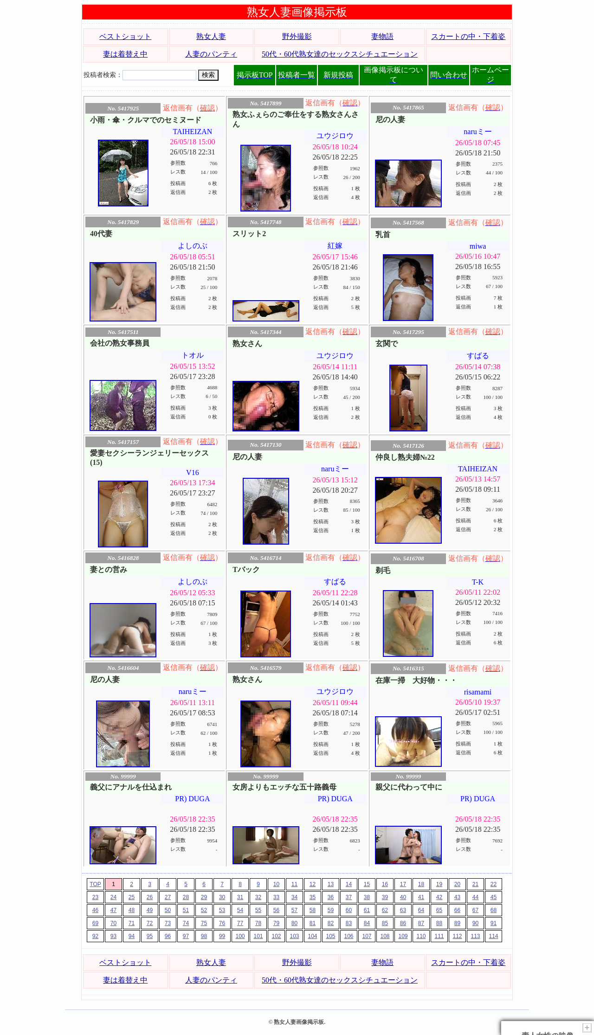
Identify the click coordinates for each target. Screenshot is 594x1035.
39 (385, 897)
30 (222, 897)
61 (367, 910)
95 (150, 936)
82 (331, 923)
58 (313, 910)
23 (95, 897)
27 (168, 897)
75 (204, 923)
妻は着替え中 (125, 54)
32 (258, 897)
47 (113, 910)
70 (113, 923)
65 (439, 910)
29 (204, 897)
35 (313, 897)
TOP (95, 884)
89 (457, 923)
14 (349, 884)
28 (186, 897)
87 (421, 923)
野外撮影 (297, 36)
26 (150, 897)
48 (132, 910)
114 (493, 936)
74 (186, 923)
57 (294, 910)
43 (457, 897)
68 (494, 910)
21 (475, 884)
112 (457, 936)
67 (475, 910)
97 (186, 936)
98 (204, 936)
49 (150, 910)
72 (150, 923)
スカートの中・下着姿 (468, 36)
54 (240, 910)
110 (421, 936)
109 (402, 936)
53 (222, 910)
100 (240, 936)
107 (366, 936)
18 (421, 884)
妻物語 (382, 36)
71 (132, 923)
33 (276, 897)
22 (494, 884)
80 (294, 923)
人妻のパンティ (211, 54)
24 (113, 897)
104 (312, 936)
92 (95, 936)
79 (276, 923)
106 (348, 936)
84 (367, 923)
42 (439, 897)
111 (439, 936)
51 (186, 910)
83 (349, 923)
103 (294, 936)
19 (439, 884)
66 (457, 910)
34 (294, 897)
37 (349, 897)
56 (276, 910)
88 (439, 923)
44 (475, 897)
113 (475, 936)
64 (421, 910)
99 (222, 936)
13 (331, 884)
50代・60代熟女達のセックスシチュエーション (340, 54)
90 (475, 923)
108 (384, 936)
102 (276, 936)
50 (168, 910)
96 (168, 936)
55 (258, 910)
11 (294, 884)
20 (457, 884)
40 (403, 897)
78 (258, 923)
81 (313, 923)
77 (240, 923)
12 (313, 884)
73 (168, 923)
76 (222, 923)
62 (385, 910)
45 (494, 897)
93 (113, 936)
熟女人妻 (211, 36)
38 (367, 897)
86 (403, 923)
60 (349, 910)
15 (367, 884)
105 (330, 936)
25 (132, 897)
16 (385, 884)
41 (421, 897)
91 (494, 923)
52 (204, 910)
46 (95, 910)
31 (240, 897)
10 (276, 884)
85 (385, 923)
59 (331, 910)
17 (403, 884)
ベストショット (125, 36)
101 (258, 936)
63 (403, 910)
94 (132, 936)
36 (331, 897)
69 (95, 923)
